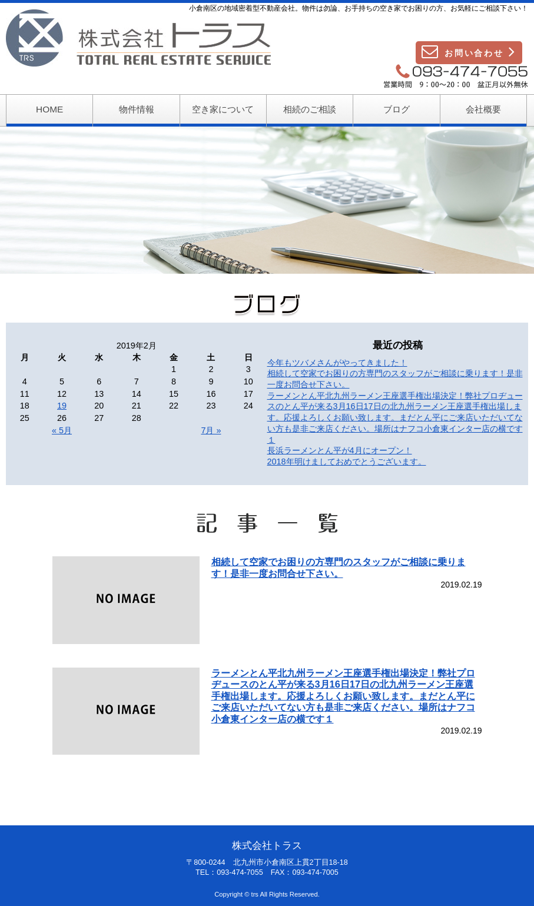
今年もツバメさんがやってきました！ (337, 362)
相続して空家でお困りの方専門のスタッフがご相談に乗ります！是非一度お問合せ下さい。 (338, 567)
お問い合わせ (469, 51)
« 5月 (62, 430)
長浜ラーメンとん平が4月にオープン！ (339, 450)
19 (62, 405)
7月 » (211, 430)
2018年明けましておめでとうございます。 (346, 461)
